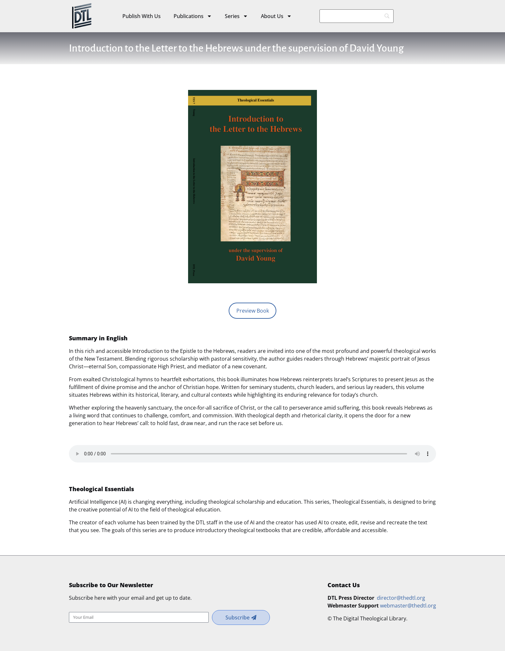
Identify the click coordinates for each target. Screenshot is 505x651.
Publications (193, 16)
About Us (276, 16)
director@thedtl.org (401, 597)
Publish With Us (141, 16)
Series (236, 16)
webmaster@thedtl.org (408, 605)
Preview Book (252, 310)
